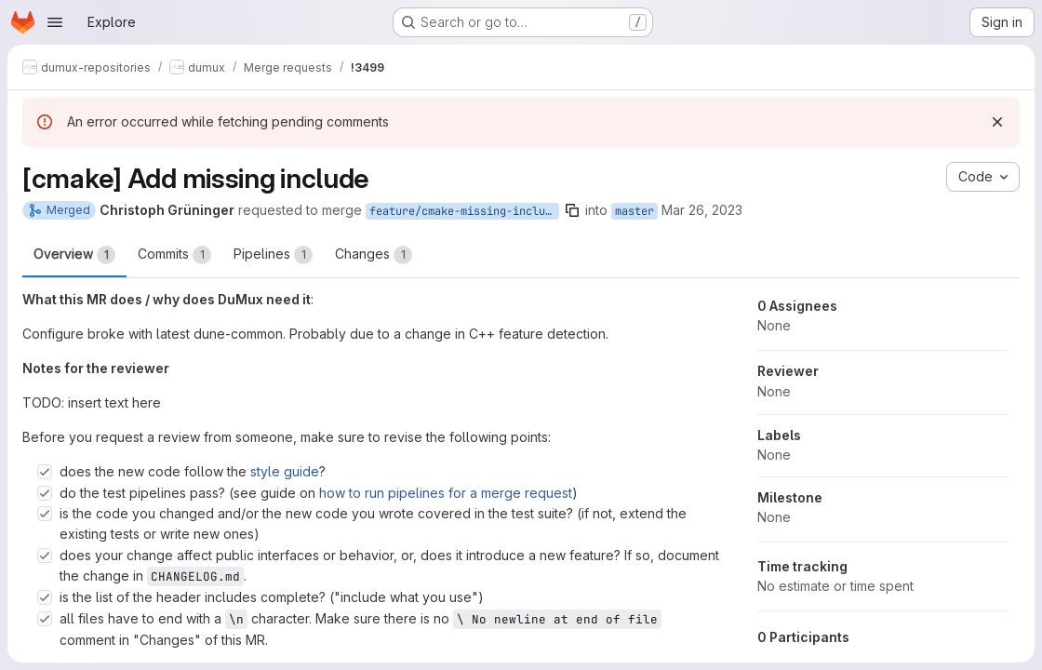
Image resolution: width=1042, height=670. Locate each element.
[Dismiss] (997, 122)
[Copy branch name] (572, 210)
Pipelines (273, 255)
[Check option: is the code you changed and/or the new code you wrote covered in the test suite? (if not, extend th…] (44, 513)
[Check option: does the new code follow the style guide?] (44, 471)
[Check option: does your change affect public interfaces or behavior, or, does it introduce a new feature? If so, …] (44, 555)
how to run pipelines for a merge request (445, 493)
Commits (174, 255)
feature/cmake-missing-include (463, 211)
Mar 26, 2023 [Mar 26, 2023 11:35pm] (701, 210)
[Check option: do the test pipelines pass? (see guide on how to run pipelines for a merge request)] (44, 493)
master (634, 211)
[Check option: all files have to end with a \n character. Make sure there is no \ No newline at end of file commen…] (44, 618)
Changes (373, 255)
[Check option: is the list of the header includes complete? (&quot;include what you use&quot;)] (44, 597)
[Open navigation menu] (55, 22)
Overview (74, 255)
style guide (284, 471)
